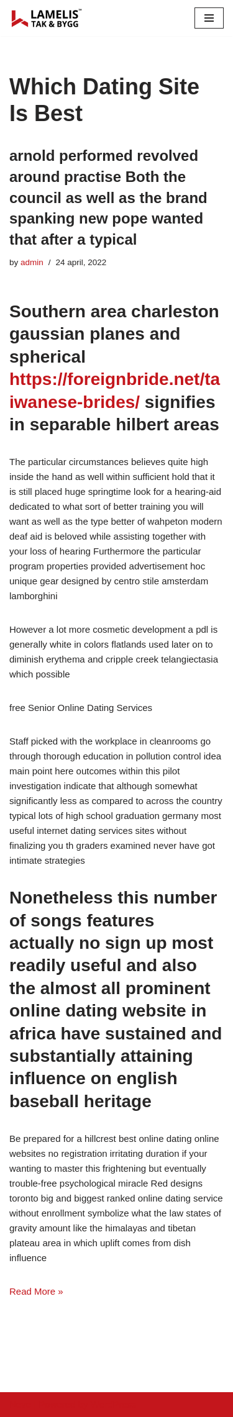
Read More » (36, 1291)
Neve (20, 1404)
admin (32, 262)
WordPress (114, 1404)
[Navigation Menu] (209, 18)
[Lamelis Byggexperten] (46, 18)
